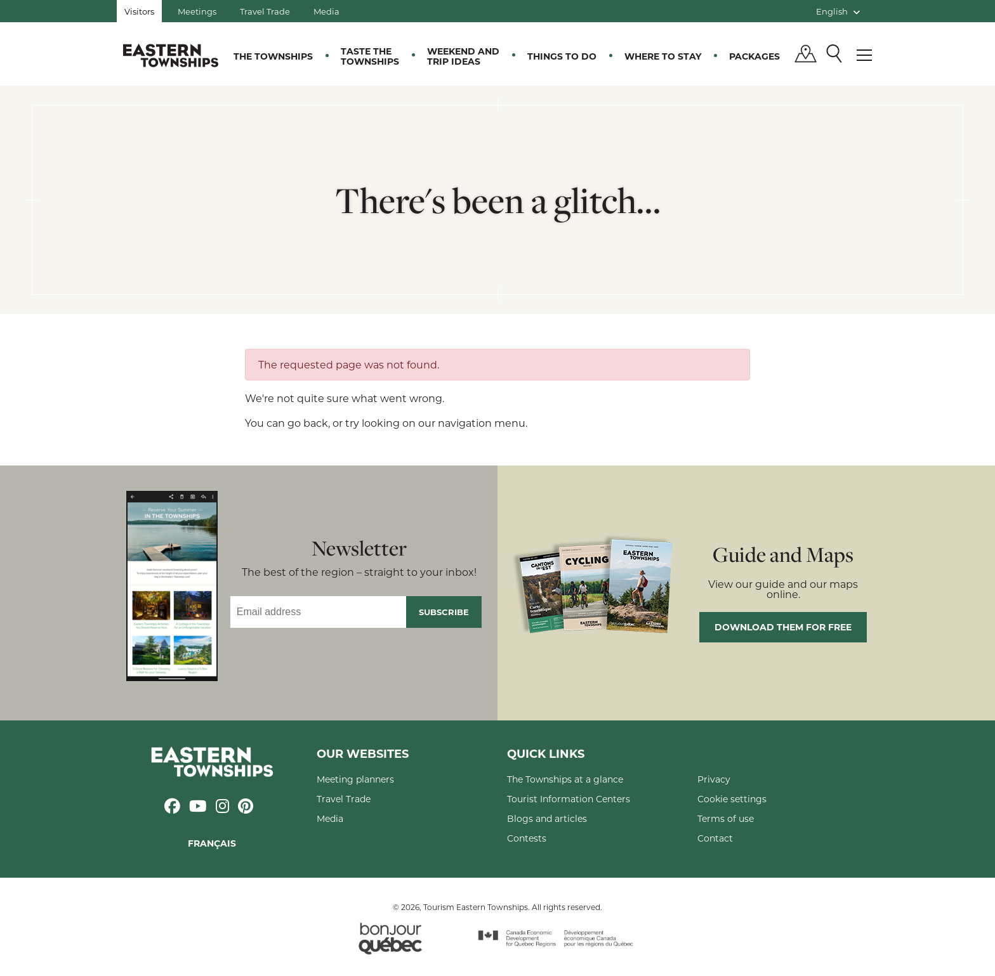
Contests (526, 838)
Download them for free (783, 627)
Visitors (139, 11)
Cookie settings (732, 799)
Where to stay (662, 56)
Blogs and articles (547, 818)
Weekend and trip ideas (463, 56)
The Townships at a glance (565, 779)
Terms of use (725, 818)
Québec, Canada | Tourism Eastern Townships (170, 55)
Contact (715, 838)
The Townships (273, 56)
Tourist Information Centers (568, 799)
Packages (754, 56)
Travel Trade (265, 11)
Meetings (197, 11)
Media (326, 11)
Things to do (561, 56)
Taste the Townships (370, 56)
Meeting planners (355, 779)
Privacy (713, 779)
